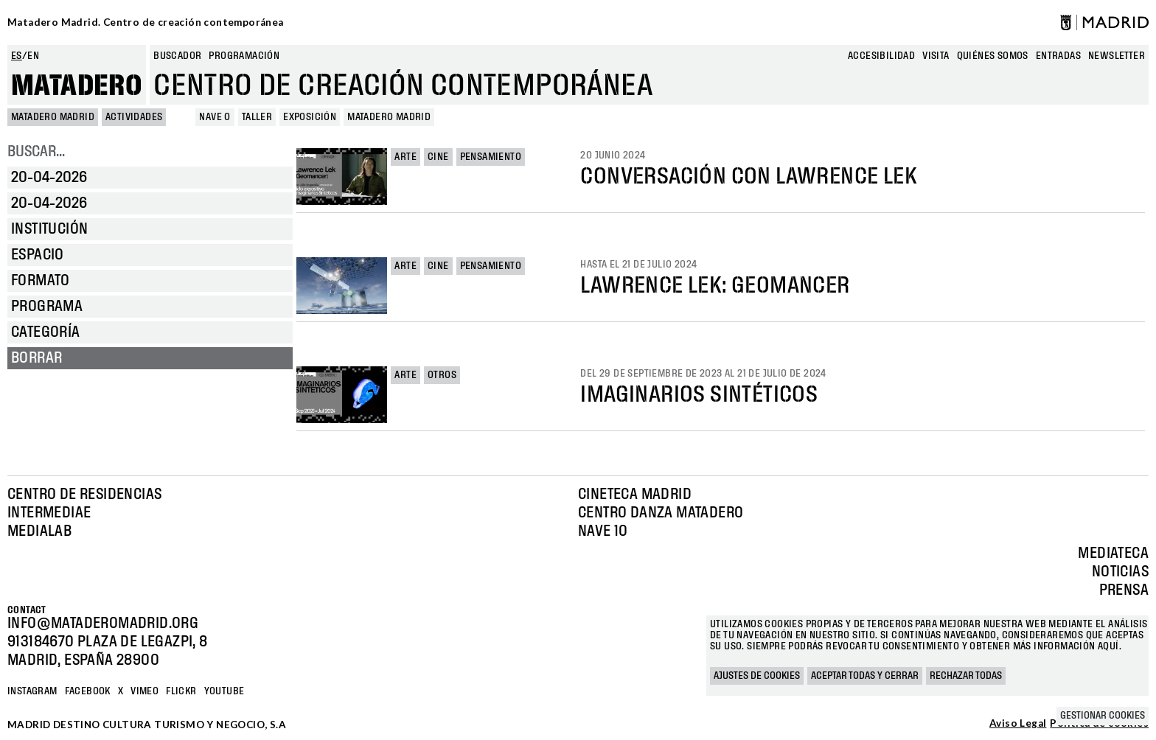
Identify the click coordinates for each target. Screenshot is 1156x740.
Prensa (1124, 590)
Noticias (1120, 572)
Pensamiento (490, 157)
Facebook (88, 691)
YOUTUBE (224, 691)
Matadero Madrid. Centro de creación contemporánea (145, 22)
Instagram (32, 691)
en (33, 56)
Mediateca (1113, 553)
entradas (1058, 56)
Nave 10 (603, 531)
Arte (405, 157)
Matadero (76, 86)
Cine (438, 157)
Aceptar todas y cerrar (865, 676)
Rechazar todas (966, 676)
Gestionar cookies (1102, 716)
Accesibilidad (881, 56)
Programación (244, 56)
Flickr (181, 691)
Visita (935, 56)
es (16, 56)
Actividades (133, 117)
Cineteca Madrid (635, 494)
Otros (442, 375)
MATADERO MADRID (52, 117)
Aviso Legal (1017, 724)
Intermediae (49, 513)
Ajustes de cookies (757, 676)
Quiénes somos (992, 56)
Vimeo (144, 691)
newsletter (1116, 56)
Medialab (39, 531)
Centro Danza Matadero (660, 513)
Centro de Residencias (84, 494)
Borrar (36, 358)
